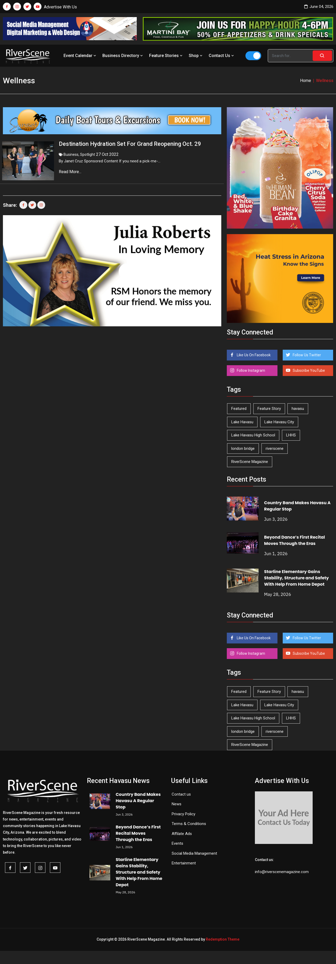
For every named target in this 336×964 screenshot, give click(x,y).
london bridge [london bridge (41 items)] (243, 448)
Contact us (181, 794)
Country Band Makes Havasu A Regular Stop (138, 800)
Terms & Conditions (189, 823)
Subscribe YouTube (308, 370)
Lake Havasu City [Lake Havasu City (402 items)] (279, 422)
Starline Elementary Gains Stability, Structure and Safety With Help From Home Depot (296, 578)
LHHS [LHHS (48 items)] (291, 435)
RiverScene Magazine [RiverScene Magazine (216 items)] (249, 461)
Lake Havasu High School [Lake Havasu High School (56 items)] (253, 435)
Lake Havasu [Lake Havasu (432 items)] (242, 422)
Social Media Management (194, 853)
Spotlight (87, 154)
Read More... (70, 171)
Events (177, 843)
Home (305, 80)
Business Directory (123, 55)
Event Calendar (80, 55)
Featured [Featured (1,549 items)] (238, 408)
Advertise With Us (60, 6)
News (176, 804)
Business (71, 154)
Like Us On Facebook (253, 355)
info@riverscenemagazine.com (282, 871)
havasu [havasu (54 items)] (298, 408)
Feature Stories (166, 55)
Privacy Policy (183, 814)
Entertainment (184, 863)
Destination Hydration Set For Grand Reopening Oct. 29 (130, 144)
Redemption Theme (222, 939)
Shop (196, 55)
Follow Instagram (250, 370)
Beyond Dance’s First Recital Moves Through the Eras (294, 540)
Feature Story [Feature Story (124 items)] (269, 408)
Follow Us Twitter (306, 355)
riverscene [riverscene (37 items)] (275, 448)
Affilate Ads (182, 833)
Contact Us (222, 55)
